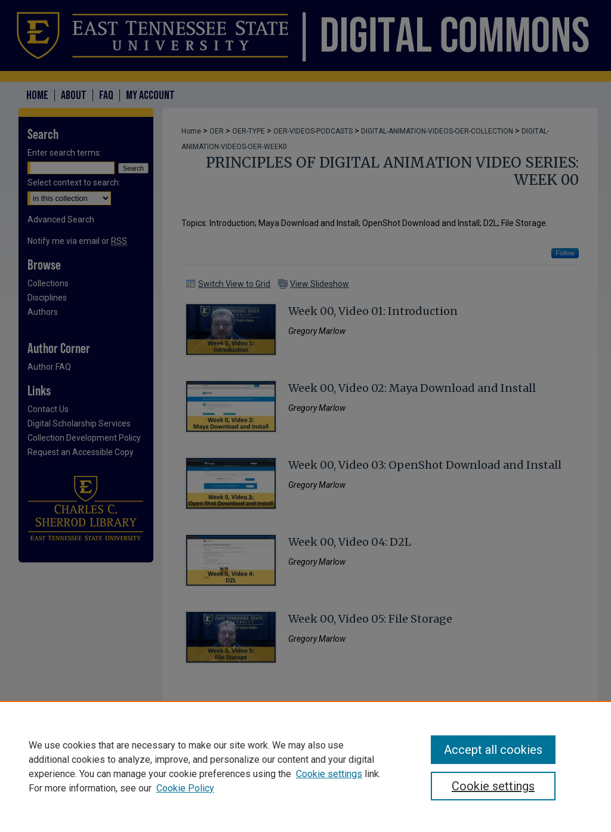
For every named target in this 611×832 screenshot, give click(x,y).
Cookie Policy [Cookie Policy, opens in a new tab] (185, 788)
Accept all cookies (493, 750)
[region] (305, 766)
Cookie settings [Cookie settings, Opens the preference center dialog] (493, 786)
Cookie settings (329, 774)
